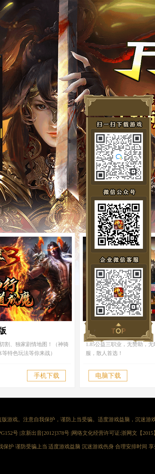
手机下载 (46, 375)
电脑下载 (108, 375)
